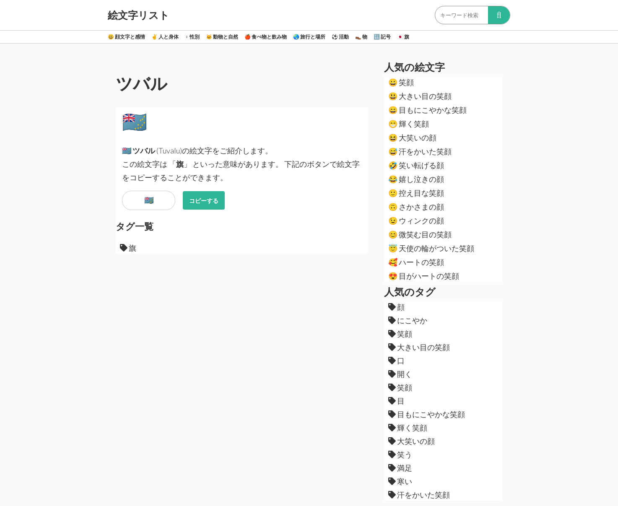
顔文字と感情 (126, 37)
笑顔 (401, 82)
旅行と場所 (309, 37)
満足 (400, 467)
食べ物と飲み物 (265, 37)
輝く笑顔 (408, 123)
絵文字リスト (138, 15)
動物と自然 (222, 37)
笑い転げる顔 (416, 165)
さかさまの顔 (416, 206)
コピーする (203, 200)
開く (400, 374)
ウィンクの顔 (416, 220)
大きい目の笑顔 (420, 96)
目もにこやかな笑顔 (427, 109)
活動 (340, 37)
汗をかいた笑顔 (420, 151)
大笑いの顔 (412, 137)
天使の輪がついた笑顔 (431, 248)
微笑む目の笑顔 (420, 234)
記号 (382, 37)
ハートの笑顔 (416, 262)
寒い (400, 481)
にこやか (407, 320)
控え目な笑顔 (416, 192)
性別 (192, 37)
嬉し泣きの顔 (416, 179)
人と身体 (165, 37)
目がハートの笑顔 (423, 275)
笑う (400, 454)
